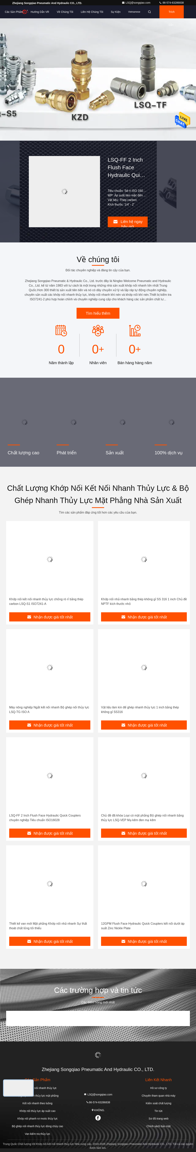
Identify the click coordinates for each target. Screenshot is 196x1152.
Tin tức (158, 1110)
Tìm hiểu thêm (98, 313)
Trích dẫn (172, 14)
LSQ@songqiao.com (136, 2)
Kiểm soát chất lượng (158, 1103)
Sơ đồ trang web (158, 1118)
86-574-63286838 (171, 2)
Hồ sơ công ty (158, 1088)
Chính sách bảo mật (158, 1126)
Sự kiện (115, 11)
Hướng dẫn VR (40, 11)
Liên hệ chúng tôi (92, 11)
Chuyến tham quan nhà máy (158, 1095)
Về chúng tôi (65, 11)
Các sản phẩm (14, 11)
